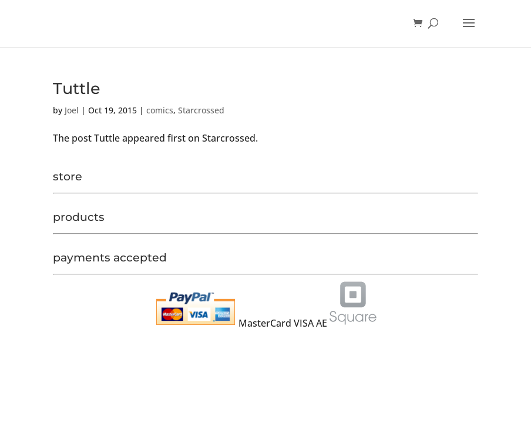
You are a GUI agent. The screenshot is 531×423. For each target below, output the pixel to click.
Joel (72, 110)
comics (159, 110)
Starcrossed (201, 110)
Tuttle (76, 88)
